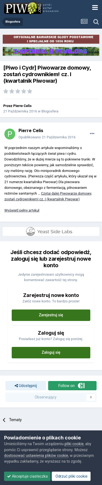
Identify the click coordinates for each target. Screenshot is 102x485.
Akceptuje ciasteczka (27, 476)
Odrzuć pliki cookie (71, 476)
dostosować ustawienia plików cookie (36, 455)
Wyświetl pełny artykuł (21, 210)
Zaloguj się (51, 352)
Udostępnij (26, 385)
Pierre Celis (22, 106)
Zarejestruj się (51, 315)
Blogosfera (49, 111)
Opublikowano (47, 137)
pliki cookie (74, 444)
